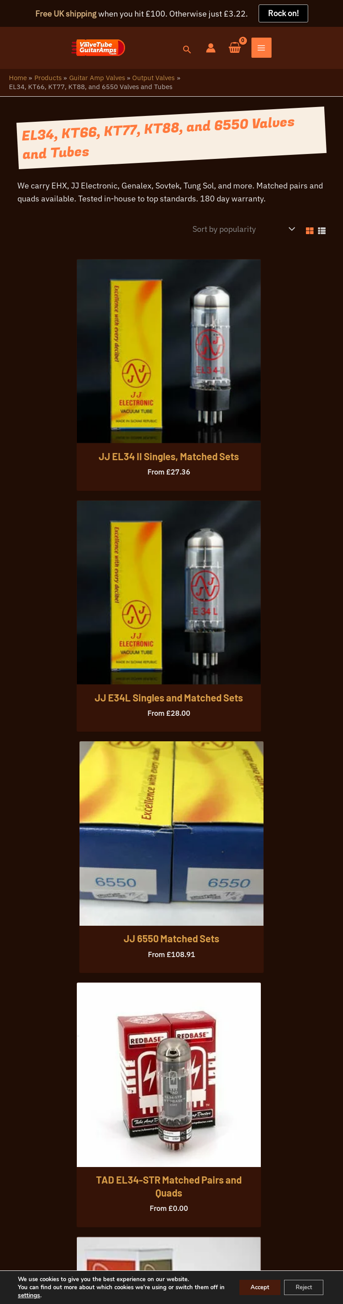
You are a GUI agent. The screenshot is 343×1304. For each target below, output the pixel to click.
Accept (252, 1287)
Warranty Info (119, 1262)
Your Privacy (65, 1262)
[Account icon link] (282, 49)
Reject (301, 1287)
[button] (258, 51)
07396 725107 (70, 1223)
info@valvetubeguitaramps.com (162, 1223)
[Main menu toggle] (332, 49)
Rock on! (283, 13)
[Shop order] (241, 232)
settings (44, 1295)
